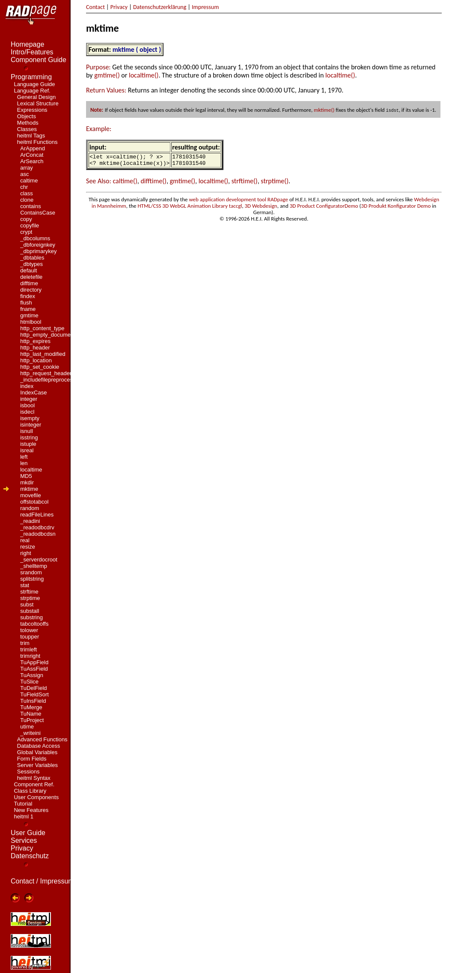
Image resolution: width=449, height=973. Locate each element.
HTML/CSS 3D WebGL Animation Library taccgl (190, 208)
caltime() (125, 183)
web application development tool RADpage (238, 202)
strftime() (245, 183)
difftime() (153, 183)
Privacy (119, 7)
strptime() (274, 183)
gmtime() (107, 75)
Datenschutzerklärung (159, 7)
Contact (95, 7)
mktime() (324, 110)
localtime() (143, 75)
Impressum (205, 7)
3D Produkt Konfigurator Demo (396, 208)
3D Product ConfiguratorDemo (324, 208)
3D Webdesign (260, 208)
